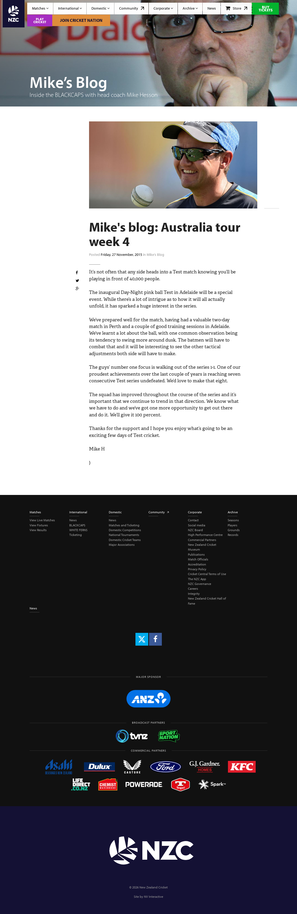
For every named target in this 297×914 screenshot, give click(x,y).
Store (236, 8)
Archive (190, 8)
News (211, 8)
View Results (38, 530)
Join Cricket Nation (81, 20)
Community (131, 8)
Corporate (163, 8)
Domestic (100, 8)
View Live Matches (42, 520)
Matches (40, 8)
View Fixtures (39, 525)
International (70, 8)
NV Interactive (153, 897)
